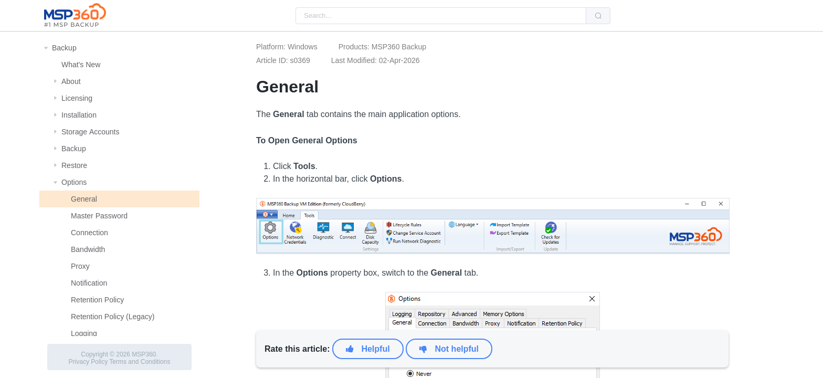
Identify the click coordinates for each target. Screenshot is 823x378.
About (71, 81)
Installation (79, 115)
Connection (89, 232)
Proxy (80, 266)
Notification (89, 283)
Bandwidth (88, 249)
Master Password (99, 216)
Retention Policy (97, 300)
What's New (80, 64)
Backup (64, 48)
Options (74, 182)
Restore (74, 165)
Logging (84, 333)
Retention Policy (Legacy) (113, 316)
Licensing (76, 98)
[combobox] (441, 15)
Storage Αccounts (90, 132)
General (84, 199)
